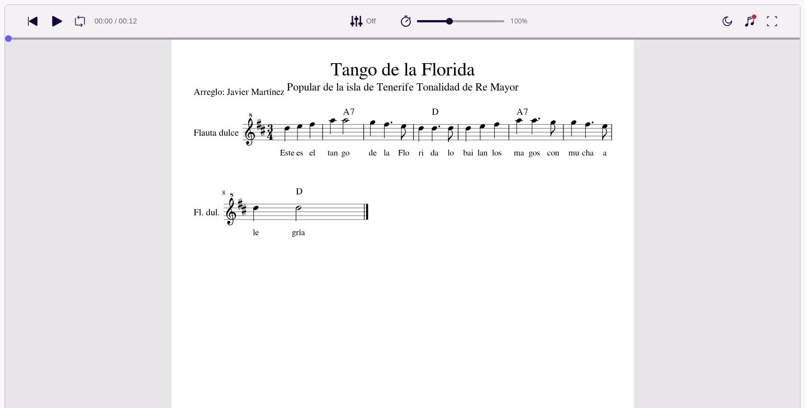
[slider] (449, 21)
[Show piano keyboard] (749, 21)
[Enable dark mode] (727, 21)
